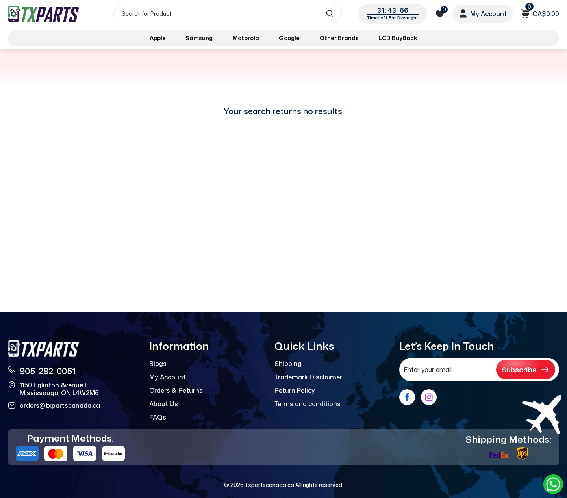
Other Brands (339, 38)
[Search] (227, 13)
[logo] (44, 14)
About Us (163, 404)
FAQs (157, 417)
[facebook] (407, 397)
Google (289, 38)
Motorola (246, 38)
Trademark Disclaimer (308, 377)
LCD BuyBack (397, 38)
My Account (167, 377)
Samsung (199, 38)
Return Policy (294, 390)
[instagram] (429, 397)
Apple (158, 38)
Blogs (158, 364)
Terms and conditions (307, 404)
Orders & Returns (176, 390)
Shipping (288, 364)
